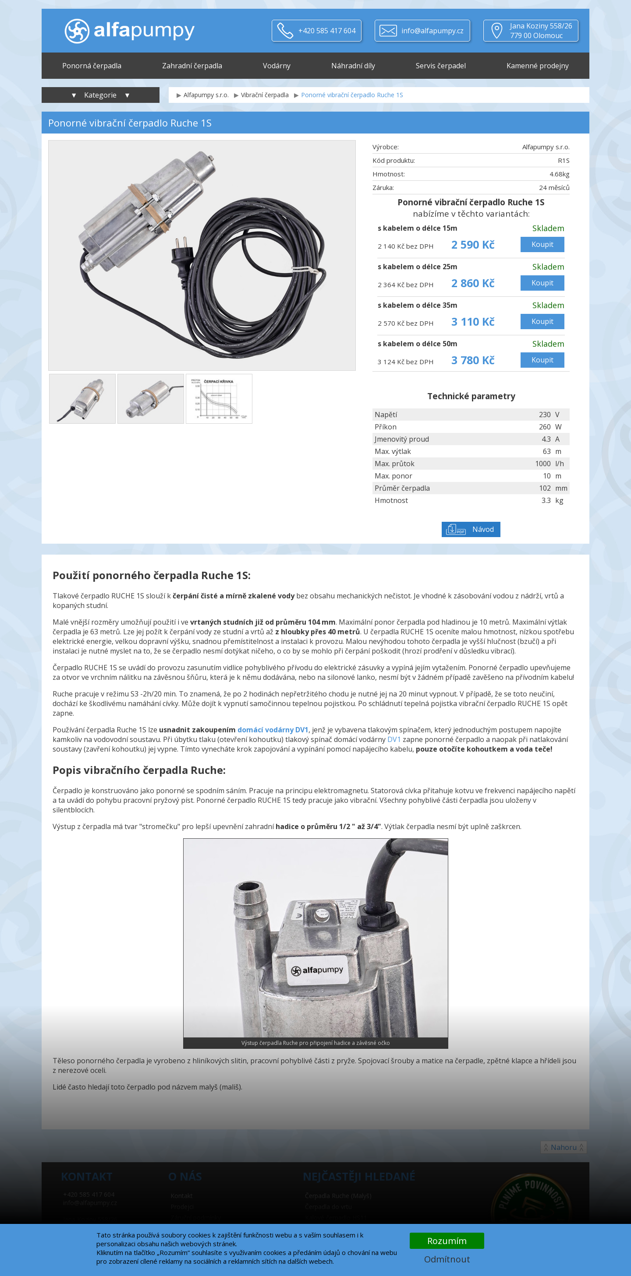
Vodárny (277, 65)
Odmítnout (447, 1259)
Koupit (542, 244)
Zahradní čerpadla (192, 65)
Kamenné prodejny (538, 65)
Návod (483, 529)
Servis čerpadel (441, 65)
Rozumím (447, 1241)
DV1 (394, 739)
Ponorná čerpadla (91, 65)
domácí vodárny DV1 (273, 730)
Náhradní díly (353, 65)
